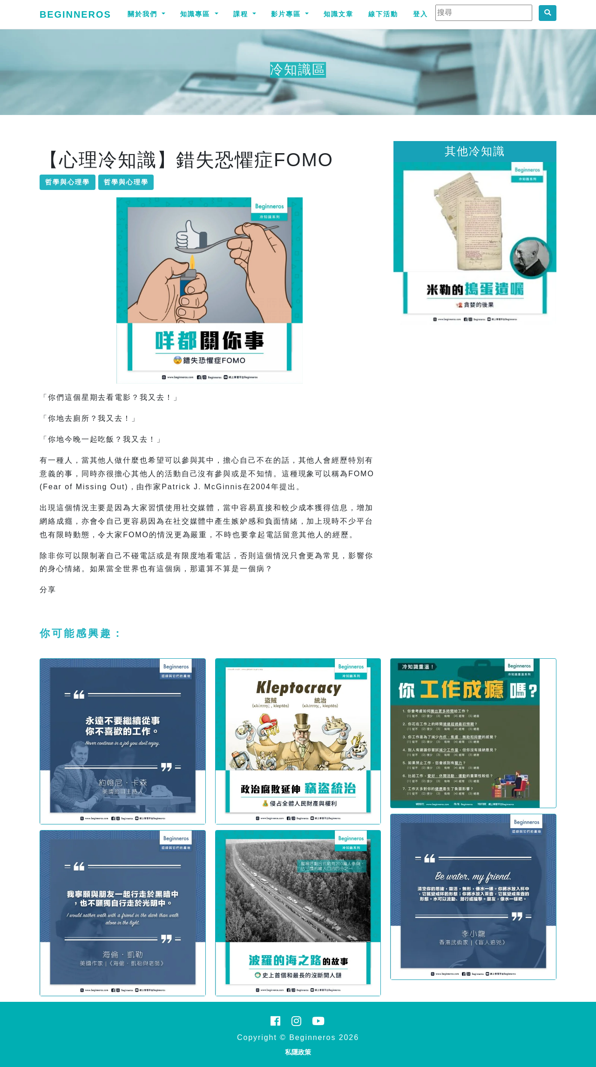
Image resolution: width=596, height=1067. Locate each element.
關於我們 (144, 14)
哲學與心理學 (67, 182)
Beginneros (75, 14)
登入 (420, 14)
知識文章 (338, 14)
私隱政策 (298, 1052)
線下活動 (383, 14)
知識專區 (196, 14)
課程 (242, 14)
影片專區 (287, 14)
